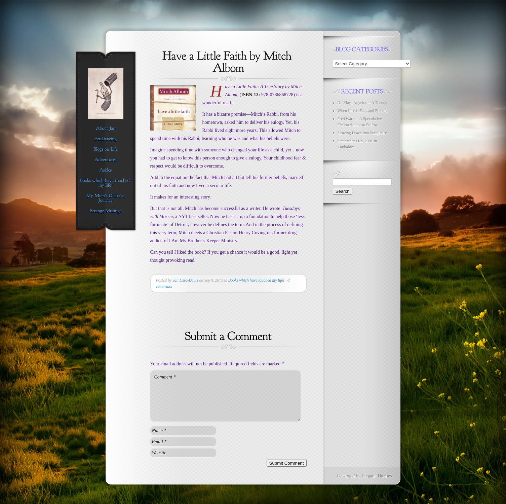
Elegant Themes (376, 475)
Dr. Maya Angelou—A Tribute (362, 102)
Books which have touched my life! (256, 280)
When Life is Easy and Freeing (363, 110)
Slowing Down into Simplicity (362, 133)
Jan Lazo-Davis (185, 280)
